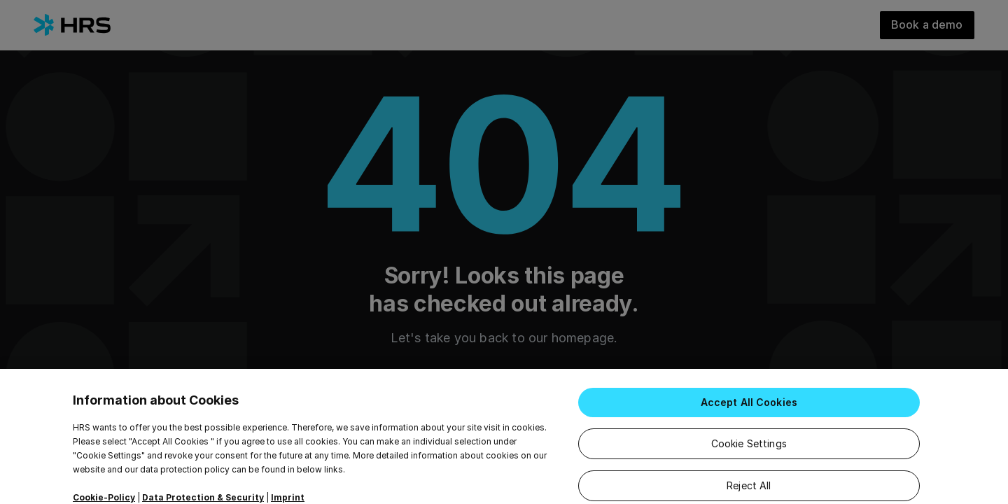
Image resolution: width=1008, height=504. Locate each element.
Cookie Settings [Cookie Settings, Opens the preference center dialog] (749, 455)
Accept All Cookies (749, 413)
